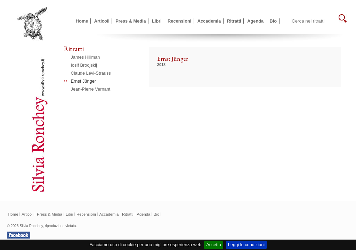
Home (82, 21)
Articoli (102, 21)
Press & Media (130, 21)
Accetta (213, 244)
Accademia (209, 21)
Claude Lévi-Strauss (91, 73)
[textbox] (314, 21)
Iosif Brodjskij (84, 65)
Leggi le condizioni (246, 244)
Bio (273, 21)
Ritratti (234, 21)
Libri (157, 21)
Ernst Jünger (83, 81)
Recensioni (179, 21)
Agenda (255, 21)
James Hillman (85, 57)
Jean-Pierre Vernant (91, 89)
